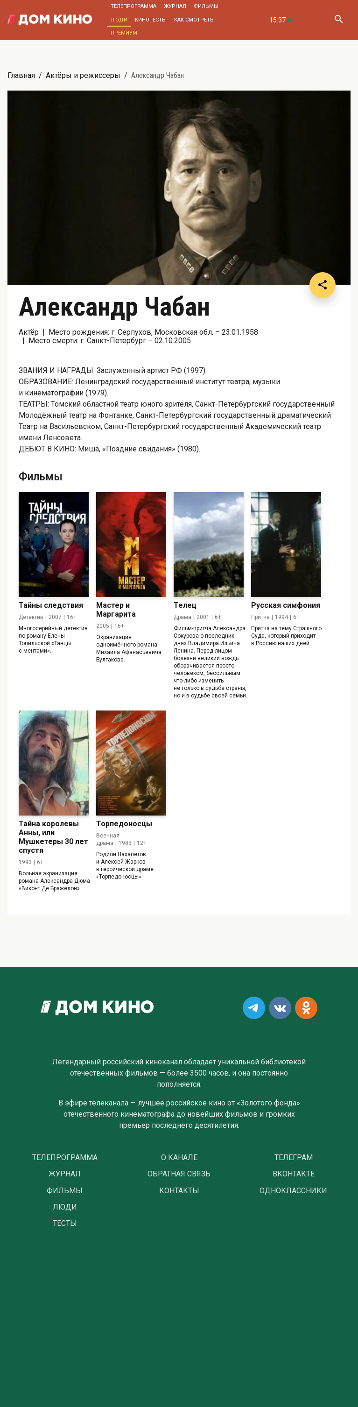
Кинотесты (151, 20)
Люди (119, 20)
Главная (21, 75)
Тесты (65, 1223)
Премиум (124, 33)
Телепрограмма (133, 6)
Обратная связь (179, 1174)
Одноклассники (293, 1191)
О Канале (179, 1158)
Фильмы (206, 6)
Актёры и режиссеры (83, 75)
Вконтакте (294, 1174)
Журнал (175, 6)
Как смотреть (194, 20)
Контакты (179, 1191)
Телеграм (293, 1158)
